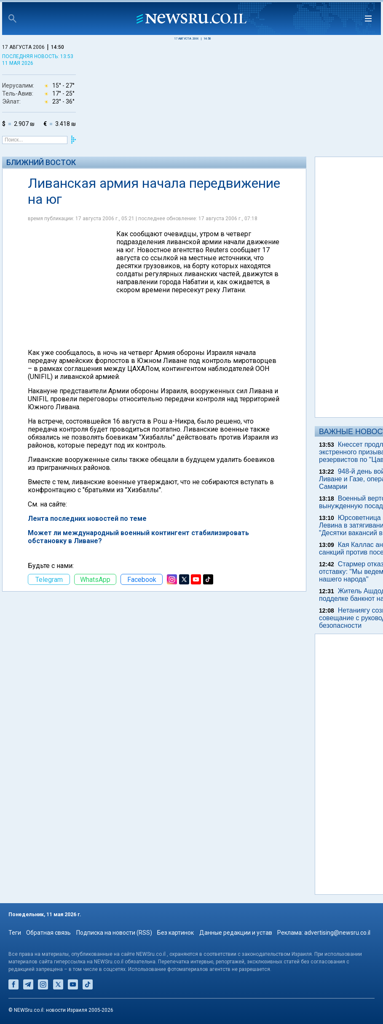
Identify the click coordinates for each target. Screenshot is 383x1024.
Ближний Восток (41, 162)
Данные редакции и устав (235, 932)
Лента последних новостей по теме (87, 519)
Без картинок (175, 932)
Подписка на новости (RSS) (114, 932)
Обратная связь (48, 932)
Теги (14, 932)
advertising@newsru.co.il (337, 932)
